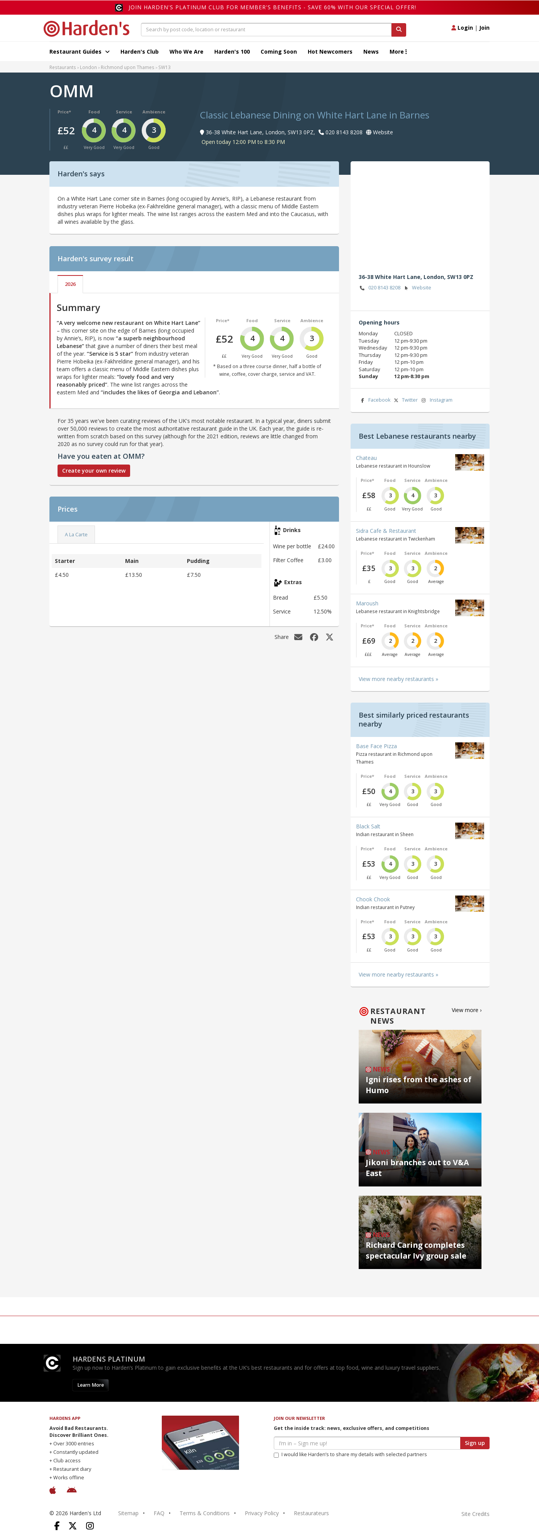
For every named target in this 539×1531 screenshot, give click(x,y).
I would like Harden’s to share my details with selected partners (350, 1454)
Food (94, 112)
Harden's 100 (232, 51)
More (398, 51)
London (88, 67)
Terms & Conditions (205, 1513)
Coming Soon (279, 51)
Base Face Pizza (376, 746)
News (371, 51)
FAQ (159, 1513)
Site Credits (475, 1513)
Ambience (153, 112)
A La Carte (76, 534)
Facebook (374, 400)
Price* (64, 112)
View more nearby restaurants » (398, 679)
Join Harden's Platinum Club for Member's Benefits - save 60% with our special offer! (272, 7)
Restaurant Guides (79, 51)
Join (484, 27)
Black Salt (368, 826)
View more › (466, 1010)
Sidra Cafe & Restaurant (386, 530)
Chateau (366, 457)
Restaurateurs (311, 1513)
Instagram (436, 400)
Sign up (475, 1443)
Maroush (367, 603)
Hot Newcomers (330, 51)
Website (416, 288)
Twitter (405, 400)
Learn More (90, 1385)
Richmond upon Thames (127, 67)
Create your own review (93, 470)
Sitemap (128, 1513)
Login (462, 27)
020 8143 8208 (379, 288)
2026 (70, 284)
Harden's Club (139, 51)
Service (124, 112)
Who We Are (186, 51)
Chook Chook (373, 899)
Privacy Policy (262, 1513)
